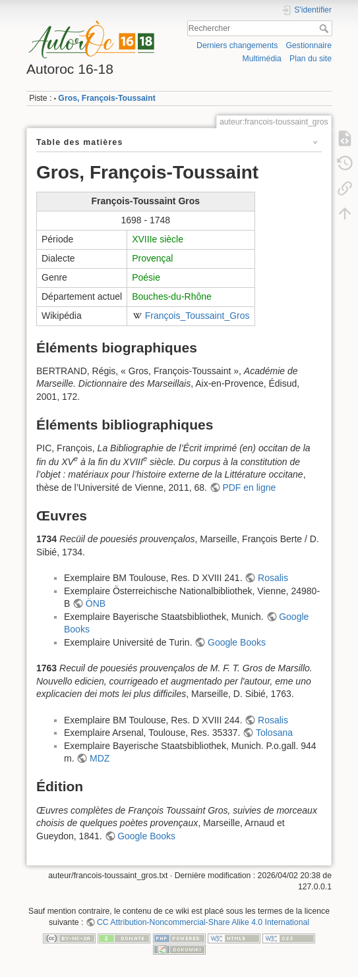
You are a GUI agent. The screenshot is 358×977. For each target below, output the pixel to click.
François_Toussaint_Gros (197, 315)
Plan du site (310, 58)
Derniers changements (237, 45)
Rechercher (325, 28)
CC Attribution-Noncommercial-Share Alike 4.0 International (203, 922)
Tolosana (274, 732)
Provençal (152, 258)
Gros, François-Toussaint (106, 98)
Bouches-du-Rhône (172, 296)
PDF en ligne (249, 487)
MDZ (99, 758)
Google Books (237, 642)
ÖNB (95, 603)
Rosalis (273, 577)
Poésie (146, 277)
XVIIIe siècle (157, 239)
